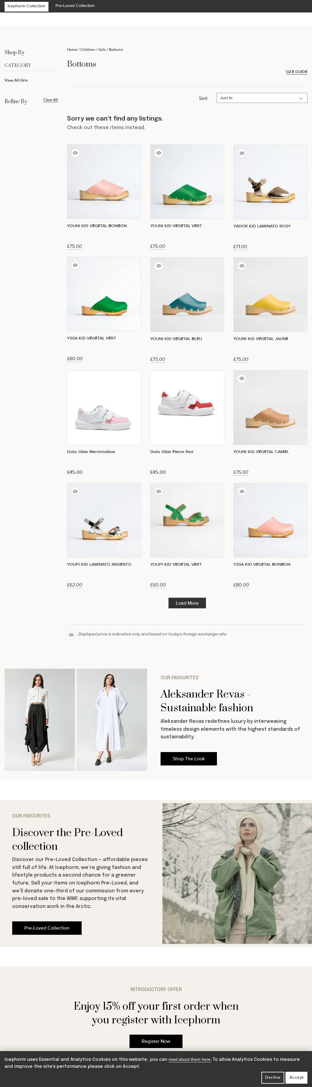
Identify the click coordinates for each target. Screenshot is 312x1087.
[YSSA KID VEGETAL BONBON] (270, 535)
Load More (187, 603)
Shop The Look (189, 759)
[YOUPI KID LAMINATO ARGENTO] (104, 535)
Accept (296, 1077)
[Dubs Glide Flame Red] (187, 422)
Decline (273, 1077)
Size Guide (296, 72)
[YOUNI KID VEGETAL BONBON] (104, 196)
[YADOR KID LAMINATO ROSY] (270, 197)
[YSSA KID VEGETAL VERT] (104, 309)
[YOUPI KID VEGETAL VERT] (187, 535)
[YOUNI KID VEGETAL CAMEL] (270, 422)
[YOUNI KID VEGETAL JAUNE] (270, 309)
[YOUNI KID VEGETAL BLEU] (187, 309)
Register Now (156, 1041)
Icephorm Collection (26, 6)
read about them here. (189, 1059)
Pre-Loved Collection (75, 5)
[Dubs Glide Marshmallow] (104, 422)
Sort (203, 98)
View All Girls (16, 80)
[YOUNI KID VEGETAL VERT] (187, 196)
